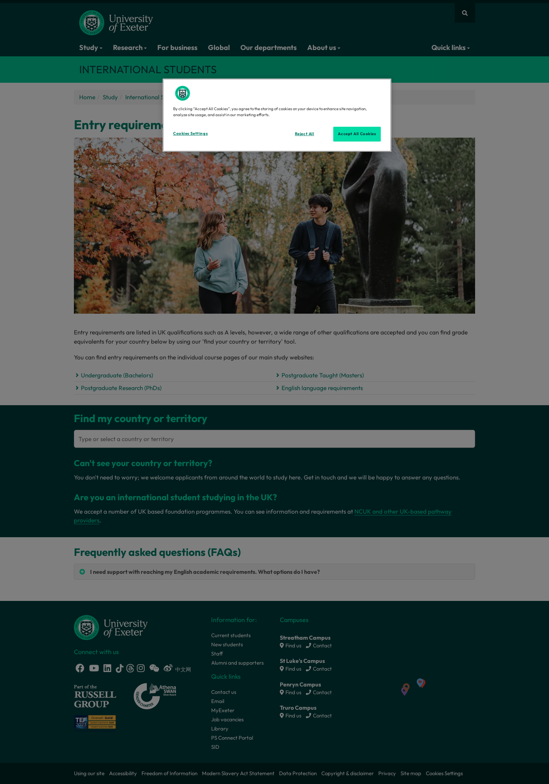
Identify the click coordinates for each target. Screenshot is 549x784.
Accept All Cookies (357, 133)
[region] (277, 115)
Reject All (304, 133)
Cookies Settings (190, 133)
